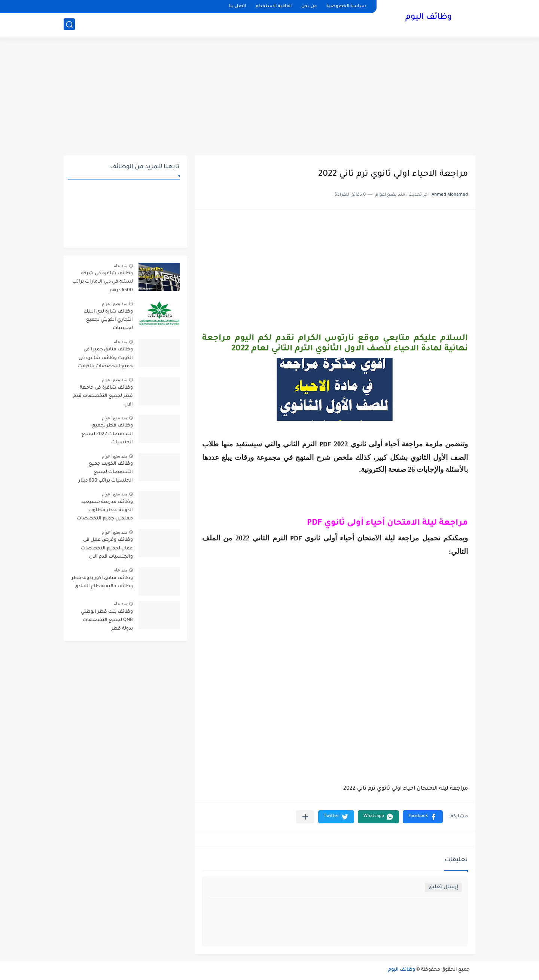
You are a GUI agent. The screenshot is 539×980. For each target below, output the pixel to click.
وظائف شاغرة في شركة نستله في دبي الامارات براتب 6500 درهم (102, 282)
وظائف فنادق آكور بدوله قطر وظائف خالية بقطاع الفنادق (102, 582)
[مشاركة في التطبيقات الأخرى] (305, 816)
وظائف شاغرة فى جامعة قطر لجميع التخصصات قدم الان (103, 396)
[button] (423, 816)
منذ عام (120, 265)
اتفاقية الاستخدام (274, 6)
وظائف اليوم (428, 17)
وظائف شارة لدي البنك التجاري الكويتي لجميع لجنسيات (108, 320)
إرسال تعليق (443, 887)
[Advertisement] (269, 97)
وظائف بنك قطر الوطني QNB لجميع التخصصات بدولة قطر (107, 620)
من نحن (309, 6)
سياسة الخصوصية (346, 6)
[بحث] (69, 25)
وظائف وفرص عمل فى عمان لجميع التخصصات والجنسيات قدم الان (107, 548)
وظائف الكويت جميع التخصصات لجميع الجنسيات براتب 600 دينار (106, 472)
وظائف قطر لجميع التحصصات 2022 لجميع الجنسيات (107, 434)
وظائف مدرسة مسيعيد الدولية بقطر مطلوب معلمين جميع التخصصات (105, 511)
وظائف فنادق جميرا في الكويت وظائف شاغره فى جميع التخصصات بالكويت (105, 358)
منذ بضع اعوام (114, 303)
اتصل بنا (237, 6)
